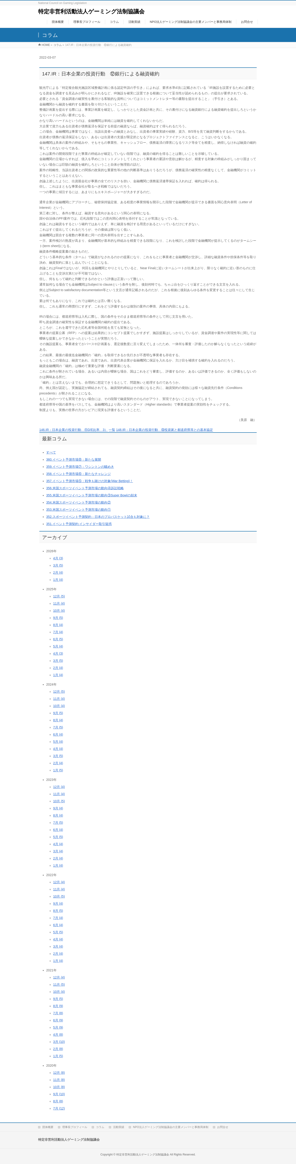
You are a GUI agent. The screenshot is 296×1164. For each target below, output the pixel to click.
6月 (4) (58, 734)
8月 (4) (58, 625)
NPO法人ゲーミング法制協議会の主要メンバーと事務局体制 (170, 1127)
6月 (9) (58, 1020)
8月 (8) (58, 1101)
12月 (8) (59, 1072)
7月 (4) (58, 632)
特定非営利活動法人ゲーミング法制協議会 (91, 11)
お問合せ (222, 1127)
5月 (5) (58, 837)
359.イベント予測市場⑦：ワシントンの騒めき (80, 467)
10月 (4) (59, 610)
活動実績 (118, 1127)
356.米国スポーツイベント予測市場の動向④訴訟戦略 (85, 488)
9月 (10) (59, 1094)
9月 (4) (58, 808)
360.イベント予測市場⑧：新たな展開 (73, 459)
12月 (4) (59, 787)
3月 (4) (58, 851)
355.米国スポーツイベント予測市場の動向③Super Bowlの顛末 (91, 495)
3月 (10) (59, 1042)
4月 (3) (58, 558)
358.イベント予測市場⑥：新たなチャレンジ (78, 474)
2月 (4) (58, 572)
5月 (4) (58, 646)
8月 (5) (58, 911)
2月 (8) (58, 1049)
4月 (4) (58, 749)
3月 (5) (58, 565)
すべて (51, 452)
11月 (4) (59, 603)
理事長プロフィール (74, 1127)
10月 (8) (59, 1087)
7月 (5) (58, 727)
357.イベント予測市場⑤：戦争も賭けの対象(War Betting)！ (89, 481)
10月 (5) (59, 801)
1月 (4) (58, 580)
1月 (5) (58, 770)
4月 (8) (58, 1034)
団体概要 (47, 1127)
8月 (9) (58, 1006)
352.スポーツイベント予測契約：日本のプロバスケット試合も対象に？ (98, 517)
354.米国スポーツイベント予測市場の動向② (78, 502)
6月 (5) (58, 639)
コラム (100, 1127)
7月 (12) (59, 1108)
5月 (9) (58, 1027)
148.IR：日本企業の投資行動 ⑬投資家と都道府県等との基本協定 (164, 430)
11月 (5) (59, 984)
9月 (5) (58, 618)
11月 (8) (59, 1080)
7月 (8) (58, 1013)
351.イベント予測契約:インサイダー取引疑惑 (79, 524)
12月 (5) (59, 596)
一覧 (112, 430)
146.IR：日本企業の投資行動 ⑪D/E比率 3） (73, 430)
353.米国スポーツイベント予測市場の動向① (78, 509)
